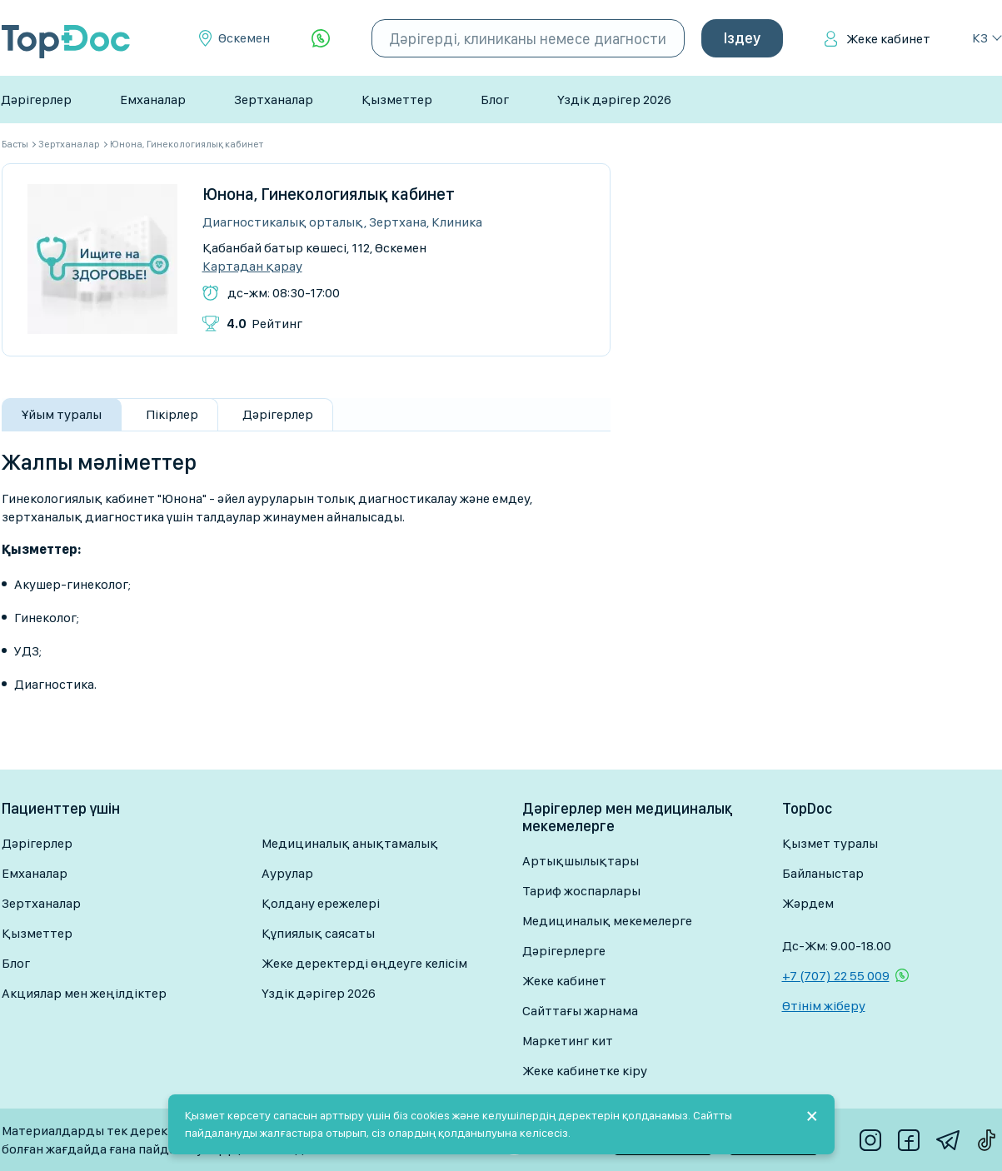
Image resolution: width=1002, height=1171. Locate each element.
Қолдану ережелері (321, 903)
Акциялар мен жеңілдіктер (84, 993)
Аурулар (287, 873)
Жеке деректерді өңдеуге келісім (364, 963)
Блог (495, 99)
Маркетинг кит (567, 1041)
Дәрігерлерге (564, 951)
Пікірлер (172, 414)
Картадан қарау (252, 266)
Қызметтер (396, 99)
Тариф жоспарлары (581, 891)
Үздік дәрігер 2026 (614, 99)
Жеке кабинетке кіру (584, 1071)
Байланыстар (823, 873)
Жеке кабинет (888, 39)
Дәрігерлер (36, 99)
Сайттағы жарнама (580, 1011)
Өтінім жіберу (823, 1006)
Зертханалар (273, 99)
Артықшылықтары (580, 861)
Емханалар (153, 99)
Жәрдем (808, 903)
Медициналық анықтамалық (350, 843)
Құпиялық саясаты (318, 933)
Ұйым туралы (62, 414)
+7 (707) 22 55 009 (836, 976)
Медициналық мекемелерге (607, 921)
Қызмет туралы (830, 843)
